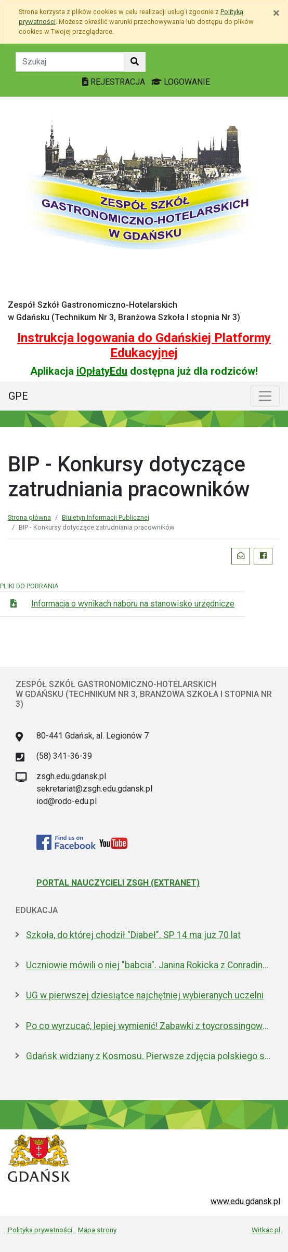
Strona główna (29, 517)
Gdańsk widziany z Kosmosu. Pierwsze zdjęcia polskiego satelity (149, 1056)
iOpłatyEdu (101, 371)
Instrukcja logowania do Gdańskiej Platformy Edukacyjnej (144, 345)
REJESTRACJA (114, 82)
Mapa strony (97, 1229)
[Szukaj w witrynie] (135, 62)
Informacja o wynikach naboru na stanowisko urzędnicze (132, 604)
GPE (18, 396)
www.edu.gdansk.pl (245, 1201)
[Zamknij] (276, 13)
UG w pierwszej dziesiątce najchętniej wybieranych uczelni (145, 995)
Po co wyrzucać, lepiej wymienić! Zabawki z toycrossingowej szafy (149, 1026)
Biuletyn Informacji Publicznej (105, 517)
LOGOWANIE (180, 82)
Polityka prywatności (40, 1229)
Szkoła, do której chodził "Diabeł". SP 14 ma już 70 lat (133, 935)
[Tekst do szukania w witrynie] (70, 62)
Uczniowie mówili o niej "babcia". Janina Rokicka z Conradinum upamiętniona (149, 965)
